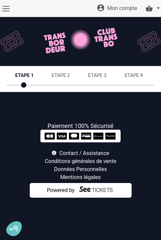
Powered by (60, 190)
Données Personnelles (80, 169)
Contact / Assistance (84, 153)
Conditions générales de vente (80, 161)
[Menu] (6, 8)
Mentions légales (80, 177)
